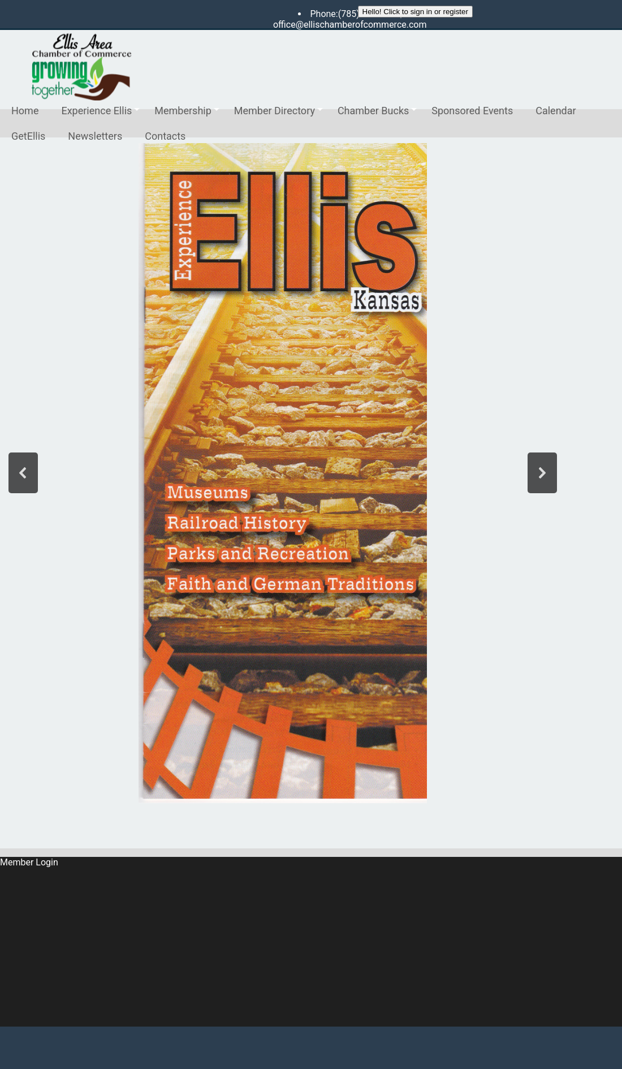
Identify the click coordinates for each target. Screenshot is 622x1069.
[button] (23, 472)
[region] (282, 473)
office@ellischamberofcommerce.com (350, 24)
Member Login (29, 862)
